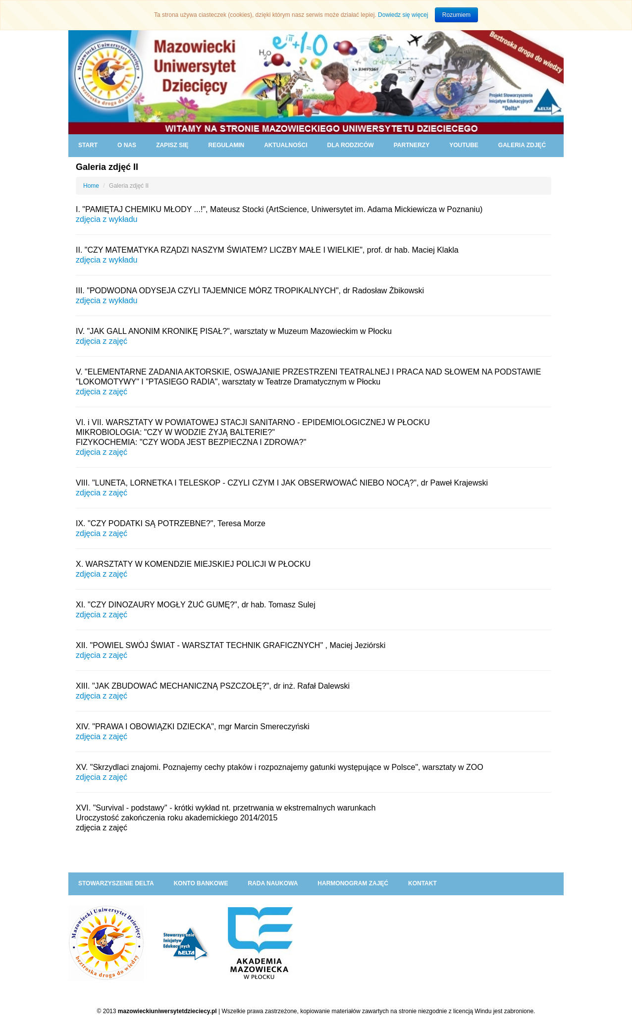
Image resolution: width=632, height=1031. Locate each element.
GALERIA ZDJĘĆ (522, 145)
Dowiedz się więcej (403, 14)
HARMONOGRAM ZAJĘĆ (352, 883)
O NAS (126, 145)
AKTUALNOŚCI (285, 145)
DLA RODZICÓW (350, 145)
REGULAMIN (226, 145)
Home (91, 185)
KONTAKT (422, 883)
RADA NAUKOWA (273, 883)
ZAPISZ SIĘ (172, 145)
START (88, 145)
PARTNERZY (411, 145)
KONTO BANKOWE (201, 883)
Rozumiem (456, 14)
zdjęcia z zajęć (101, 341)
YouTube (463, 145)
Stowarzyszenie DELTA (116, 883)
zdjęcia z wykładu (107, 300)
